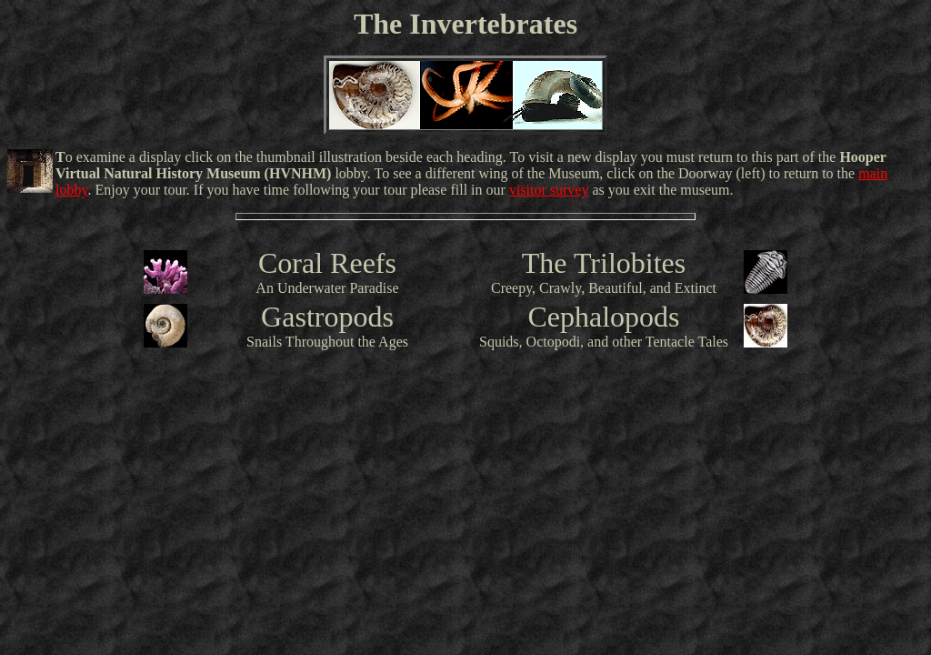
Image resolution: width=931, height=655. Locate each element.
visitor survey (549, 189)
